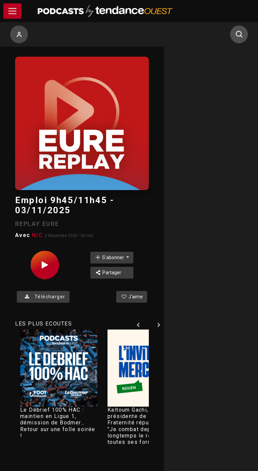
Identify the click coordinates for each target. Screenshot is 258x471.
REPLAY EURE (37, 223)
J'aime (132, 296)
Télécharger (43, 296)
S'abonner (110, 257)
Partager (108, 272)
